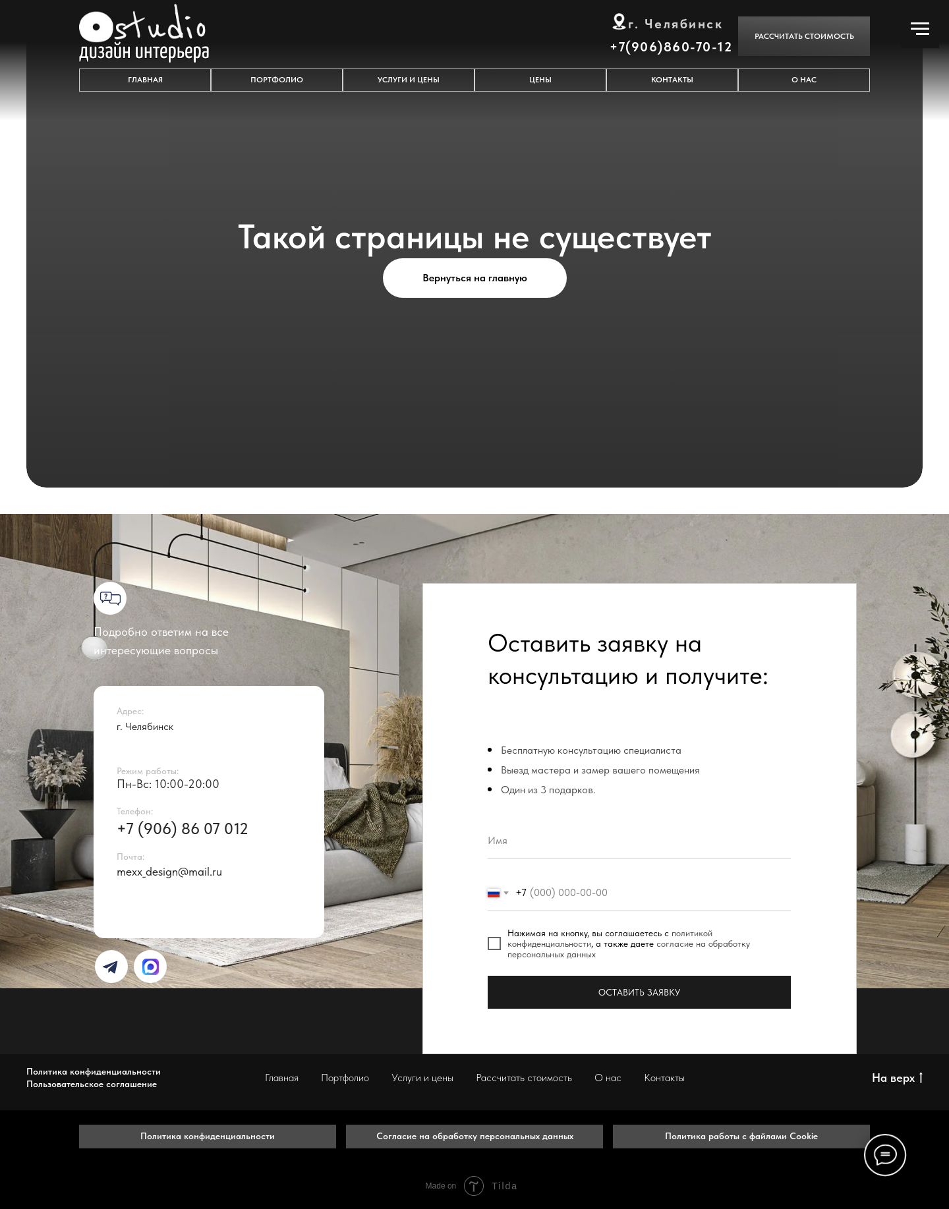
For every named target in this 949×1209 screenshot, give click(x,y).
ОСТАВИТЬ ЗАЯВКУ (639, 992)
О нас (607, 1077)
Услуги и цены (422, 1077)
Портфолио (345, 1077)
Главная (282, 1077)
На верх (897, 1078)
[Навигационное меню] (920, 29)
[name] (639, 840)
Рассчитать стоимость (524, 1077)
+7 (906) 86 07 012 (182, 828)
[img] (110, 967)
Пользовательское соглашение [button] (91, 1084)
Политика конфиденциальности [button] (93, 1071)
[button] (804, 36)
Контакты (664, 1077)
